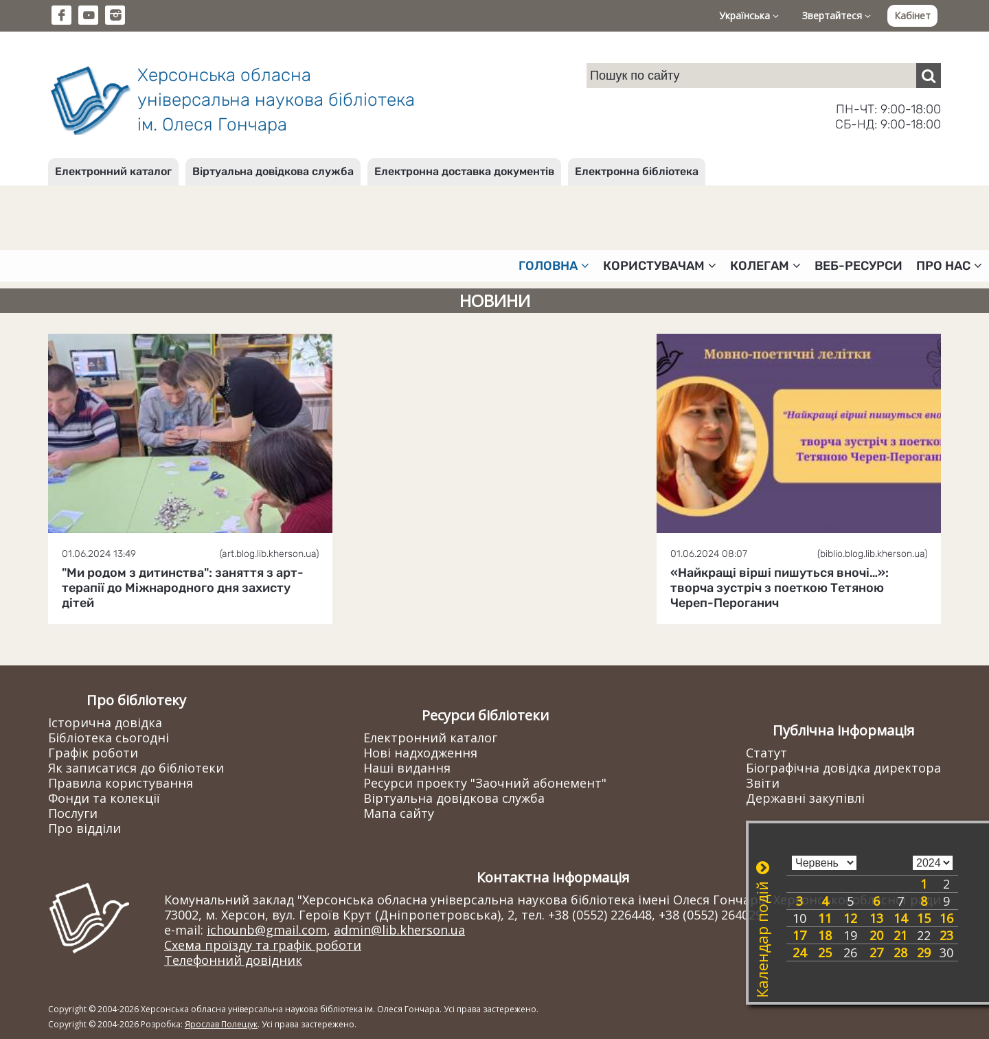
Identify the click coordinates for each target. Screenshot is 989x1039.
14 (900, 918)
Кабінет (912, 15)
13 (876, 918)
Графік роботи (93, 752)
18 (825, 935)
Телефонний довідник (233, 960)
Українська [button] (749, 15)
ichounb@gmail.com (267, 930)
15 (924, 918)
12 (850, 918)
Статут (766, 752)
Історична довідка (105, 722)
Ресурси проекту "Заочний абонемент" (484, 783)
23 (946, 935)
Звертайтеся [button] (836, 15)
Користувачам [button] (659, 265)
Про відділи (84, 828)
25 (825, 952)
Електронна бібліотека (636, 171)
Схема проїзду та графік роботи (262, 945)
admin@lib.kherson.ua (399, 930)
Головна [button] (554, 265)
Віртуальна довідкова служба (273, 171)
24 (799, 952)
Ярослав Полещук (221, 1024)
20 (876, 935)
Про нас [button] (949, 265)
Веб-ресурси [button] (858, 265)
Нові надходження (420, 752)
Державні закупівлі (805, 798)
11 (825, 918)
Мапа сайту (398, 813)
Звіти (763, 783)
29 (924, 952)
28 (900, 952)
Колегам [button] (765, 265)
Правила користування (120, 783)
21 (900, 935)
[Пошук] (928, 75)
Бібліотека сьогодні (108, 737)
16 (946, 918)
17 (799, 935)
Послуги (73, 813)
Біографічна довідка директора (843, 768)
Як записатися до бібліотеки (136, 768)
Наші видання (407, 768)
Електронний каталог (113, 171)
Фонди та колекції (104, 798)
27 (876, 952)
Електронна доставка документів (464, 171)
